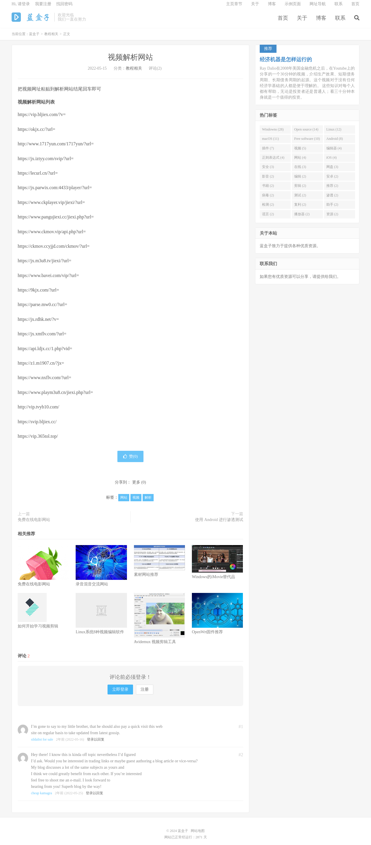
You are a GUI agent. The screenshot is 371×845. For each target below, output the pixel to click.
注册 (145, 693)
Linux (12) (333, 133)
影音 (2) (268, 180)
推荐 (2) (332, 190)
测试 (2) (300, 199)
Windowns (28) (273, 133)
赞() (130, 461)
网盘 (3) (332, 171)
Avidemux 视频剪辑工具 (155, 646)
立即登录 (120, 693)
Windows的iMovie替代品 (213, 581)
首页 (283, 21)
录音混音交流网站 (92, 588)
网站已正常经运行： (180, 841)
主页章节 (234, 7)
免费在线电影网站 (34, 524)
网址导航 (318, 7)
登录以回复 (95, 743)
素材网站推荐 (146, 578)
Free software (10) (307, 143)
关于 (302, 21)
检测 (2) (268, 209)
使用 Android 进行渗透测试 (219, 524)
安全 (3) (268, 171)
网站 (123, 502)
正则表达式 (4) (273, 162)
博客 (321, 21)
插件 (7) (268, 152)
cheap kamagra (41, 797)
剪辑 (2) (300, 190)
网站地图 (198, 835)
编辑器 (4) (334, 152)
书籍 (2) (268, 190)
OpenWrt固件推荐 (207, 636)
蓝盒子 (31, 20)
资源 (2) (332, 218)
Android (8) (334, 143)
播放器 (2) (302, 218)
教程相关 (51, 38)
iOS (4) (331, 162)
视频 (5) (300, 152)
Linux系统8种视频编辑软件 (100, 636)
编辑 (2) (300, 180)
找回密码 (64, 7)
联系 (340, 21)
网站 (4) (300, 162)
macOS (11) (270, 143)
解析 (148, 502)
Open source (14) (306, 133)
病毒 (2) (268, 199)
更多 (136, 486)
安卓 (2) (332, 180)
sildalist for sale (42, 743)
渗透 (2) (332, 199)
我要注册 (43, 7)
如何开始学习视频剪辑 (38, 630)
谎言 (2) (268, 218)
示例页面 (293, 7)
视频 (135, 502)
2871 (199, 841)
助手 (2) (332, 209)
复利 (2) (300, 209)
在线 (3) (300, 171)
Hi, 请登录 (21, 7)
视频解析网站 (130, 61)
